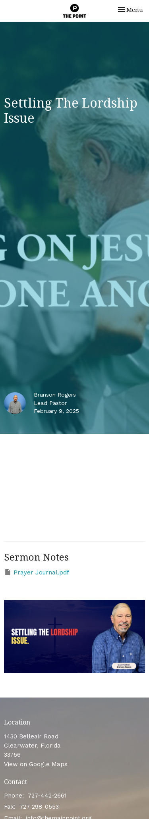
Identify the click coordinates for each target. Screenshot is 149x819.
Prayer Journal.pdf (36, 572)
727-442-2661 (47, 795)
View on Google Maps (36, 764)
